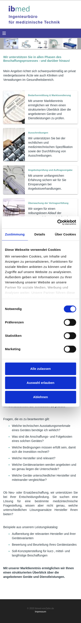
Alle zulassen (40, 368)
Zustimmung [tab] (15, 234)
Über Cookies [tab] (65, 234)
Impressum (40, 611)
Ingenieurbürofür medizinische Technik (34, 19)
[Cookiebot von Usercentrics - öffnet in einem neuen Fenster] (57, 222)
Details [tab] (39, 234)
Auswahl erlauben (40, 383)
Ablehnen (40, 397)
